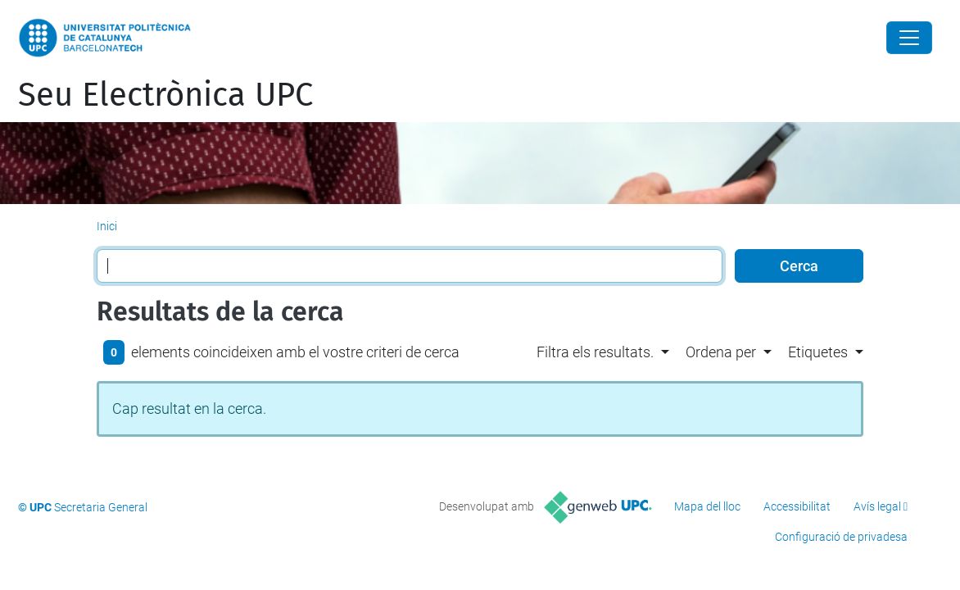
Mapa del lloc (707, 506)
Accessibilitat (797, 506)
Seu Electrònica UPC (165, 95)
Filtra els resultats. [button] (595, 352)
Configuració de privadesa (841, 536)
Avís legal (877, 506)
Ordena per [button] (721, 352)
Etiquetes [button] (818, 352)
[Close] (909, 37)
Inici (107, 226)
